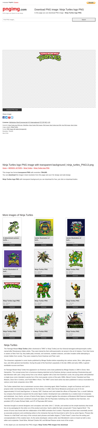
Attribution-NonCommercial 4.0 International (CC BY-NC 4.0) (29, 122)
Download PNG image (12, 109)
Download (12, 245)
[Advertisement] (49, 36)
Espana (16, 2)
